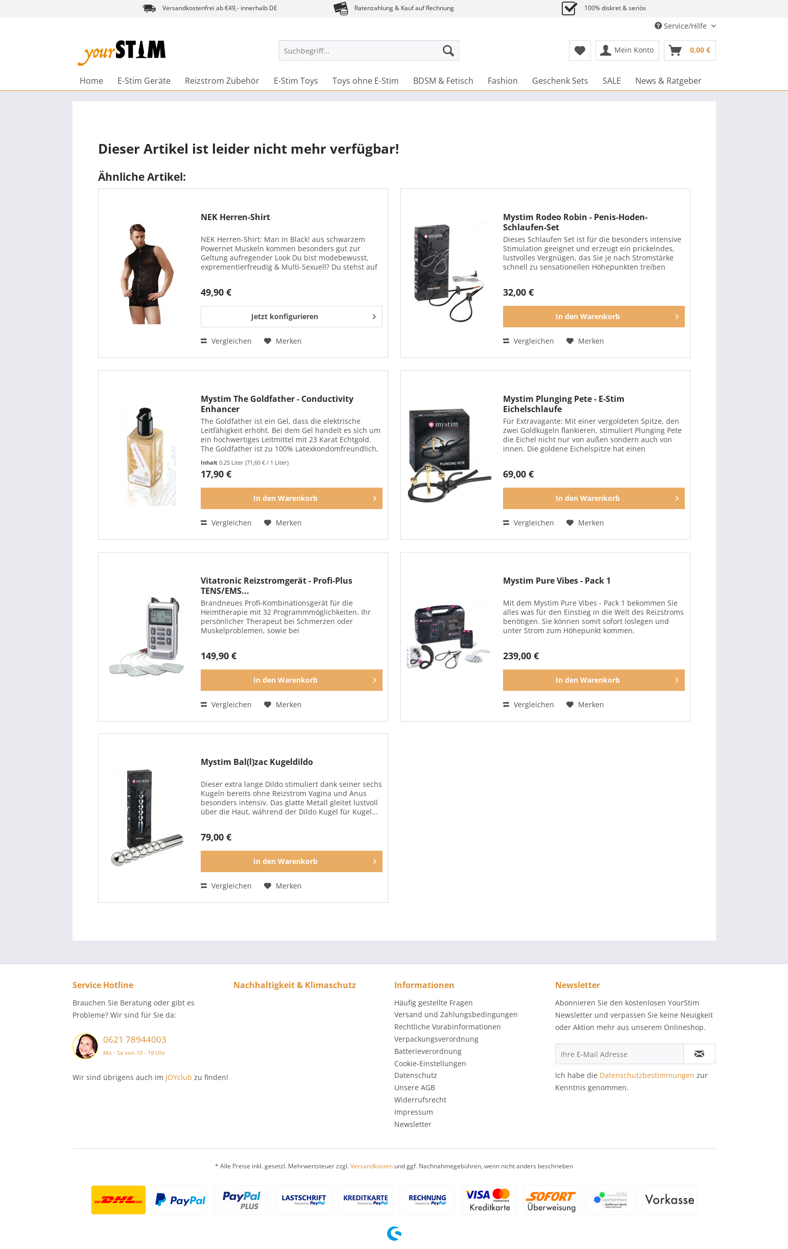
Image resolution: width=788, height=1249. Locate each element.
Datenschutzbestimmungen (647, 1075)
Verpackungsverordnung (436, 1039)
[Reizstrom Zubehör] (222, 80)
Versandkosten (371, 1166)
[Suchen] (448, 50)
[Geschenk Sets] (560, 80)
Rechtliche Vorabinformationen (447, 1026)
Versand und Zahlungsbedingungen (456, 1014)
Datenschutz (415, 1075)
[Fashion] (503, 80)
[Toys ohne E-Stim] (365, 80)
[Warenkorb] (690, 50)
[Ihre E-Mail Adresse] (619, 1054)
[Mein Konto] (627, 50)
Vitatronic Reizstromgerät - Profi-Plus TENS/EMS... (276, 585)
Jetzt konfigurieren (313, 314)
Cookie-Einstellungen (430, 1063)
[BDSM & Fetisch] (443, 80)
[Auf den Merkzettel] (283, 341)
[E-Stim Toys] (296, 80)
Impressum (413, 1112)
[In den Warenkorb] (594, 316)
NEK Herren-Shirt (235, 217)
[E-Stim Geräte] (144, 80)
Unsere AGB (414, 1087)
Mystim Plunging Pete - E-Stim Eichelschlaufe (564, 404)
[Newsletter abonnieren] (699, 1054)
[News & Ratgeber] (668, 80)
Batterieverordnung (428, 1051)
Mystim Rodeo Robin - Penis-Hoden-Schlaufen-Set (575, 222)
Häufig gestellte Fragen (433, 1002)
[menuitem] (369, 55)
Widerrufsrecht (420, 1099)
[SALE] (611, 80)
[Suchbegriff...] (369, 50)
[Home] (91, 80)
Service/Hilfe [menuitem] (682, 26)
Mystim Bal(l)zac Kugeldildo (257, 762)
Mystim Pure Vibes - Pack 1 (557, 580)
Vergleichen (226, 341)
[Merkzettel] (580, 50)
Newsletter (413, 1124)
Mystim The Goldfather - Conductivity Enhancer (277, 404)
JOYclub (178, 1077)
